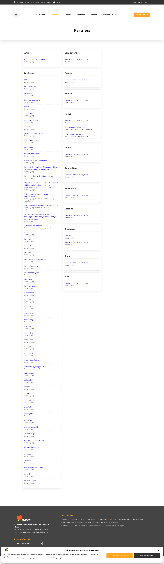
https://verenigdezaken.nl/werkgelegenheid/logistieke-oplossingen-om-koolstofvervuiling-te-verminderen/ (41, 193)
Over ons (67, 22)
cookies (36, 558)
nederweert (29, 381)
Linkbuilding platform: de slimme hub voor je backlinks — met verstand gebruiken (89, 530)
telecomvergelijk (31, 435)
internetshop (29, 287)
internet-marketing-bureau (35, 267)
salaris (26, 401)
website (27, 468)
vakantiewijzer (30, 442)
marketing (28, 307)
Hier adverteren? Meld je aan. (36, 67)
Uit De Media (40, 22)
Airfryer (67, 244)
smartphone (29, 415)
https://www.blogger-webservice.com (42, 213)
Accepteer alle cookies (120, 555)
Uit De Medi (92, 527)
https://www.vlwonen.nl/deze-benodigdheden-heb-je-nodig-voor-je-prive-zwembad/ (40, 224)
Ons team (80, 22)
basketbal (28, 101)
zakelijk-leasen (30, 489)
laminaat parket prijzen (76, 135)
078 (25, 88)
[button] (159, 550)
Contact (93, 22)
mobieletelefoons (31, 368)
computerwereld (31, 128)
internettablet (30, 294)
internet (27, 247)
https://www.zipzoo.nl (35, 233)
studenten (28, 428)
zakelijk (27, 482)
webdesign (29, 462)
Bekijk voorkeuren (146, 555)
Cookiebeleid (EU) (109, 22)
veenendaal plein (31, 455)
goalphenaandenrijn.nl (33, 141)
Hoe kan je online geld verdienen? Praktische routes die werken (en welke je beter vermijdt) (92, 533)
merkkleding (29, 361)
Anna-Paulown (30, 94)
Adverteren (103, 527)
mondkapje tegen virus (36, 374)
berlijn (26, 114)
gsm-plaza (28, 155)
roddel (27, 395)
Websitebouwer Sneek (33, 475)
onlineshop (29, 388)
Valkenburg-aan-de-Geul (34, 448)
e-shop (27, 135)
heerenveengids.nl (32, 161)
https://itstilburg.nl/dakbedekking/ (38, 184)
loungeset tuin (30, 301)
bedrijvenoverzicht (32, 108)
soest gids (28, 421)
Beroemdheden (124, 527)
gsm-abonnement (32, 148)
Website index (138, 527)
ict (25, 240)
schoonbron (29, 408)
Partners (54, 22)
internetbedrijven (31, 274)
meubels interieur (74, 142)
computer (28, 121)
